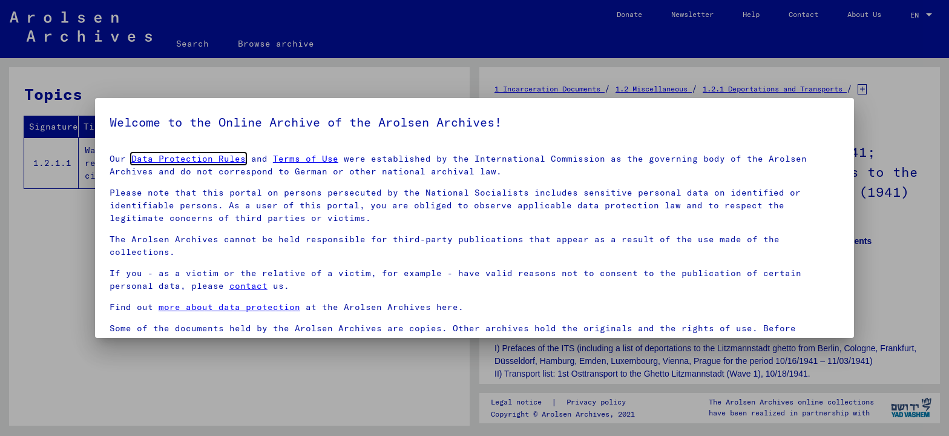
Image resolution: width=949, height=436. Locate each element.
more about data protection (229, 307)
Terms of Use (305, 158)
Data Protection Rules (188, 158)
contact (248, 285)
